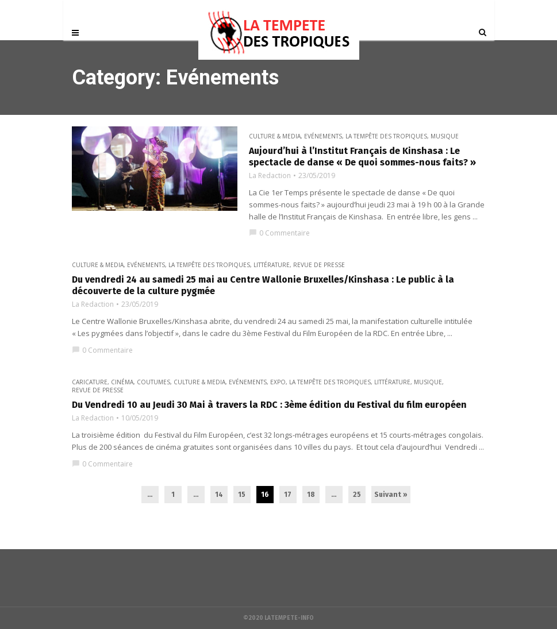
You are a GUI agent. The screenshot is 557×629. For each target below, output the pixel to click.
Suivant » (391, 495)
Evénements (323, 136)
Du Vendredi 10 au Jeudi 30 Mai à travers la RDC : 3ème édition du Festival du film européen (269, 404)
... (149, 495)
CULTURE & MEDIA (275, 136)
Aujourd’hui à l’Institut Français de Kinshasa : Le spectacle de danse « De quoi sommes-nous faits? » (362, 156)
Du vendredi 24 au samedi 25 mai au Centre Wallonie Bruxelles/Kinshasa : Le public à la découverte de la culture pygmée (263, 285)
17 (287, 495)
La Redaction (270, 175)
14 (219, 495)
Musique (445, 136)
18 (311, 495)
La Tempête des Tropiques (386, 136)
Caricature (89, 382)
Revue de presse (319, 265)
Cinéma (122, 382)
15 (241, 495)
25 (357, 495)
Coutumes (153, 382)
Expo (278, 382)
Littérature (271, 265)
